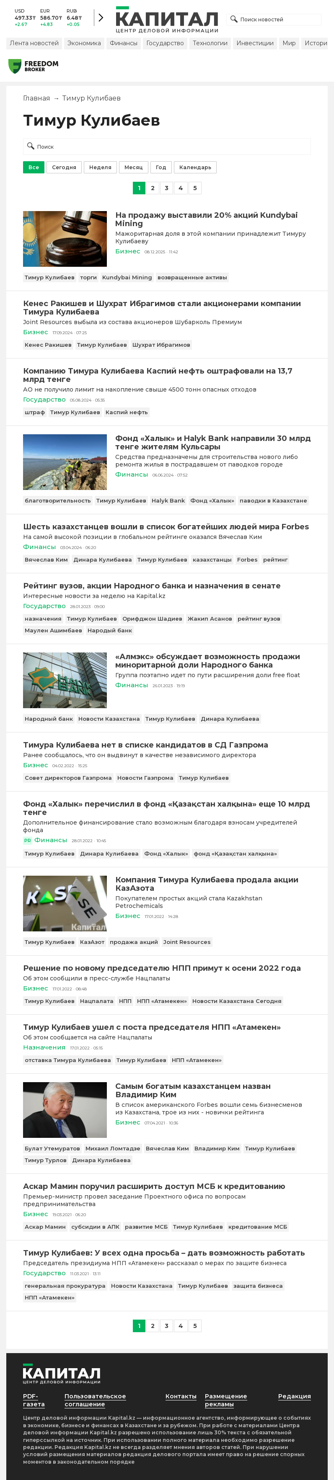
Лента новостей (34, 43)
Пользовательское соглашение (95, 1400)
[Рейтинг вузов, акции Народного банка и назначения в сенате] (167, 586)
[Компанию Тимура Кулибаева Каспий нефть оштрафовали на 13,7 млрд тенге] (167, 375)
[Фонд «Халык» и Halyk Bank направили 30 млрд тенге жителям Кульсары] (65, 488)
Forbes (247, 559)
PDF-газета (34, 1400)
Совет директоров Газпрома (68, 777)
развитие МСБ (146, 1226)
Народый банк (110, 630)
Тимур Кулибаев (50, 277)
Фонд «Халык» (212, 500)
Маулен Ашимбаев (53, 630)
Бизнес (127, 251)
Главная (36, 98)
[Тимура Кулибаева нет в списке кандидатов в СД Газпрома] (167, 745)
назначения (43, 618)
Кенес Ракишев (48, 344)
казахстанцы (212, 559)
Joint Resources (187, 942)
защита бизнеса (258, 1285)
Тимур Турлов (46, 1160)
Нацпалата (97, 1001)
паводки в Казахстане (273, 500)
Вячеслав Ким (46, 559)
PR (27, 840)
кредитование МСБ (257, 1226)
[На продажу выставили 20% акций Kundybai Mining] (65, 264)
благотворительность (58, 500)
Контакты (181, 1396)
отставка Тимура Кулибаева (68, 1060)
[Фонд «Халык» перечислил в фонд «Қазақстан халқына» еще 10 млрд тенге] (167, 808)
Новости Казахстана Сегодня (237, 1001)
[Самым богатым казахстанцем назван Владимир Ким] (65, 1136)
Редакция (294, 1396)
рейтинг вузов (259, 618)
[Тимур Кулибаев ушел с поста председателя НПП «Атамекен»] (167, 1027)
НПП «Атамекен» (162, 1001)
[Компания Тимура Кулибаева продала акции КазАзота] (65, 929)
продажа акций (134, 942)
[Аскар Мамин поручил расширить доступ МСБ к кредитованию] (167, 1186)
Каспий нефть (127, 412)
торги (88, 277)
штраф (35, 412)
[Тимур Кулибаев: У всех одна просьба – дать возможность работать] (167, 1253)
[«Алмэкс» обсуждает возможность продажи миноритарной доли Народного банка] (65, 706)
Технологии (210, 43)
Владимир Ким (217, 1148)
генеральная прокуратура (65, 1285)
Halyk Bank (168, 500)
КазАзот (92, 942)
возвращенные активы (192, 277)
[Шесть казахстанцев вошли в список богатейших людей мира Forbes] (167, 527)
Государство (165, 43)
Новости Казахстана (109, 718)
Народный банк (49, 718)
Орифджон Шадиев (152, 618)
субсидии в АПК (95, 1226)
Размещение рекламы (226, 1400)
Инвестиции (255, 43)
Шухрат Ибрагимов (161, 344)
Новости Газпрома (145, 777)
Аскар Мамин (45, 1226)
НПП (125, 1001)
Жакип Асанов (210, 618)
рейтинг (275, 559)
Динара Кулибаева (102, 559)
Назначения (44, 1047)
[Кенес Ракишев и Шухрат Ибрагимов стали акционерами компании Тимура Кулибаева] (167, 307)
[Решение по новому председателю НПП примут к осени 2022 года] (167, 968)
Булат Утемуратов (52, 1148)
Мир (289, 43)
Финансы (123, 43)
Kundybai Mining (127, 277)
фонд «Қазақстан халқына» (235, 853)
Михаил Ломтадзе (112, 1148)
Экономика (84, 43)
